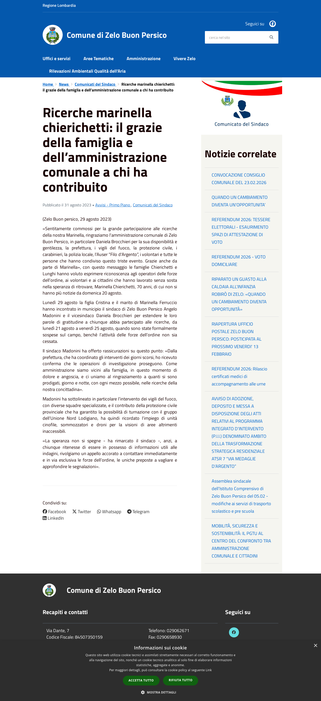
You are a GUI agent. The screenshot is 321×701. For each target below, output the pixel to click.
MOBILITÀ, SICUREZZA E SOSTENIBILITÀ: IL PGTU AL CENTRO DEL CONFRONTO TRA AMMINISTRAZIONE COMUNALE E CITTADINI (241, 540)
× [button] (315, 646)
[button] (160, 692)
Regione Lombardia (59, 5)
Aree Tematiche (99, 58)
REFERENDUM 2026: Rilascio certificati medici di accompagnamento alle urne (239, 376)
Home (48, 84)
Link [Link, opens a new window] (209, 670)
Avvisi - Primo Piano (113, 205)
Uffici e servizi (56, 58)
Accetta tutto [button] (141, 680)
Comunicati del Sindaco (95, 84)
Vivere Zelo (185, 58)
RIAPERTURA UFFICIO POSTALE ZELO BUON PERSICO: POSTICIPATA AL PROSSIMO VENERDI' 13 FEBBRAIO (237, 339)
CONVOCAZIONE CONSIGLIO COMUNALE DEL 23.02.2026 (239, 179)
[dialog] (160, 670)
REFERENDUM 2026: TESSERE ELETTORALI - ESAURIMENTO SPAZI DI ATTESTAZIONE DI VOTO (241, 230)
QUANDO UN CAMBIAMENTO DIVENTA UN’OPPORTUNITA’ (240, 201)
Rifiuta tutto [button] (181, 680)
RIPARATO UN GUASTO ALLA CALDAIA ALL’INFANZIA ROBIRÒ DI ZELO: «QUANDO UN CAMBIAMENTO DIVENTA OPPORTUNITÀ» (239, 294)
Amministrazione (143, 58)
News (64, 84)
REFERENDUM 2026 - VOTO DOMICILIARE (239, 260)
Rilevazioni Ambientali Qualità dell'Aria (87, 71)
